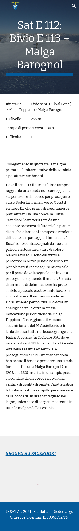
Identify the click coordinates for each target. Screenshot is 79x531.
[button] (5, 6)
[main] (39, 47)
